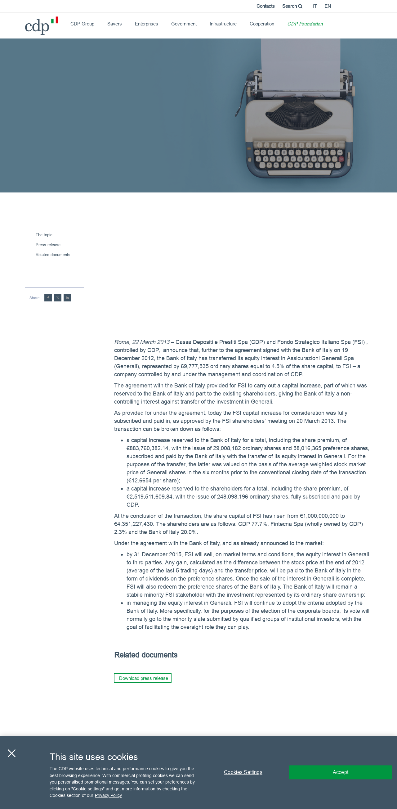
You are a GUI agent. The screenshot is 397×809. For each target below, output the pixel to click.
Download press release (143, 678)
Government (184, 23)
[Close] (11, 753)
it (315, 6)
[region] (198, 772)
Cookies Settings (243, 772)
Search (292, 6)
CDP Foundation (305, 24)
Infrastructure (223, 23)
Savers (114, 23)
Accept (340, 772)
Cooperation (262, 23)
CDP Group (82, 23)
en (327, 6)
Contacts (265, 6)
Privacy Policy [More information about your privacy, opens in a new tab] (108, 795)
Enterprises (146, 23)
